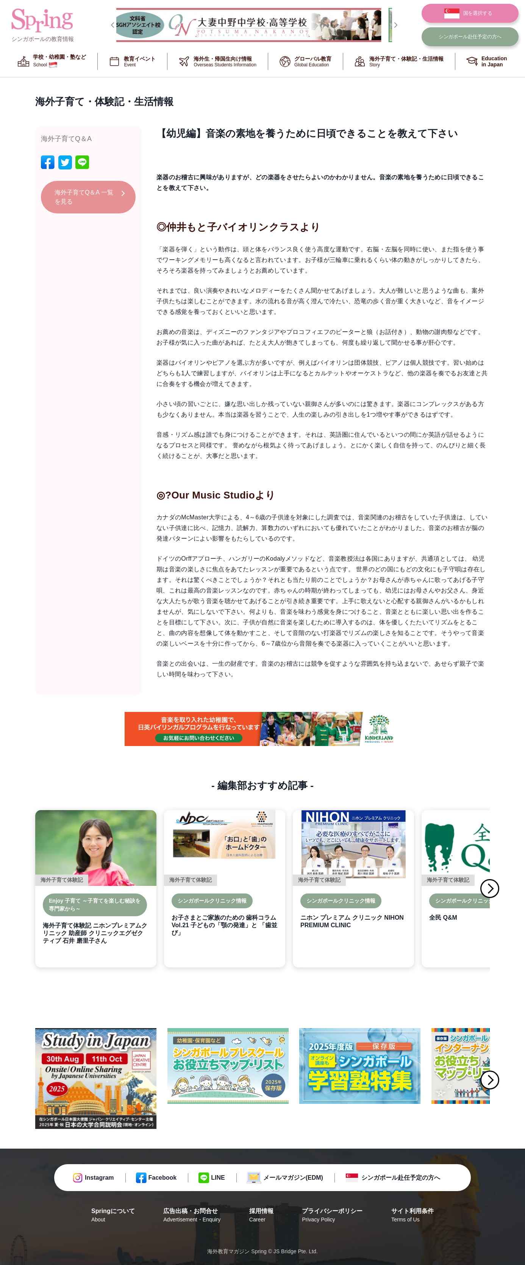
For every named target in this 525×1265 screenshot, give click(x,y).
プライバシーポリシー (332, 1216)
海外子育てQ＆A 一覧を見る (84, 197)
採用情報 (261, 1216)
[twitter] (65, 162)
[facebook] (48, 162)
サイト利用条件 (412, 1216)
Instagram (99, 1177)
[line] (82, 162)
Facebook (162, 1177)
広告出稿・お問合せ (191, 1216)
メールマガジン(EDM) (293, 1177)
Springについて (113, 1216)
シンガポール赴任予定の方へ (400, 1177)
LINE (218, 1177)
